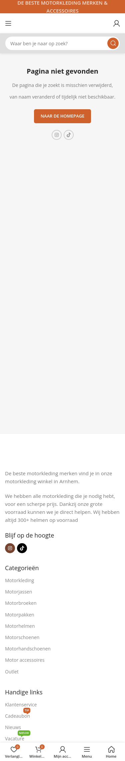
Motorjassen (18, 591)
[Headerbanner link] (62, 6)
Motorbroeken (21, 603)
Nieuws (13, 727)
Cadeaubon (17, 714)
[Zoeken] (62, 43)
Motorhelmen (20, 626)
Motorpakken (19, 614)
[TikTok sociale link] (69, 135)
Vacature (17, 737)
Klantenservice (21, 704)
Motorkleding (19, 580)
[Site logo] (63, 22)
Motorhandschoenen (28, 648)
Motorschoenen (22, 637)
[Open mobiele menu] (8, 23)
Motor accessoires (24, 660)
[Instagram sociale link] (57, 135)
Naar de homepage (63, 116)
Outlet (12, 671)
